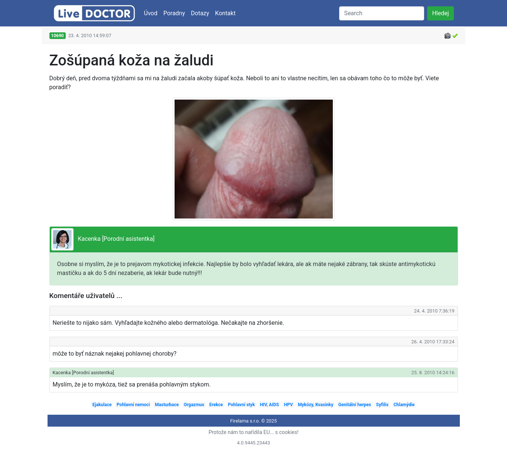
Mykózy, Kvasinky (315, 404)
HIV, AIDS (269, 404)
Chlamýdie (404, 404)
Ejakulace (102, 404)
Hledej (440, 13)
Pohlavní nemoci (133, 404)
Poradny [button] (174, 13)
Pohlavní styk (241, 404)
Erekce (216, 404)
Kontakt (225, 13)
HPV (288, 404)
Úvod (150, 13)
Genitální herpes (354, 404)
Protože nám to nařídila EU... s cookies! (253, 432)
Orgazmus (194, 404)
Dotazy (200, 13)
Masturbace (167, 404)
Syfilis (382, 404)
